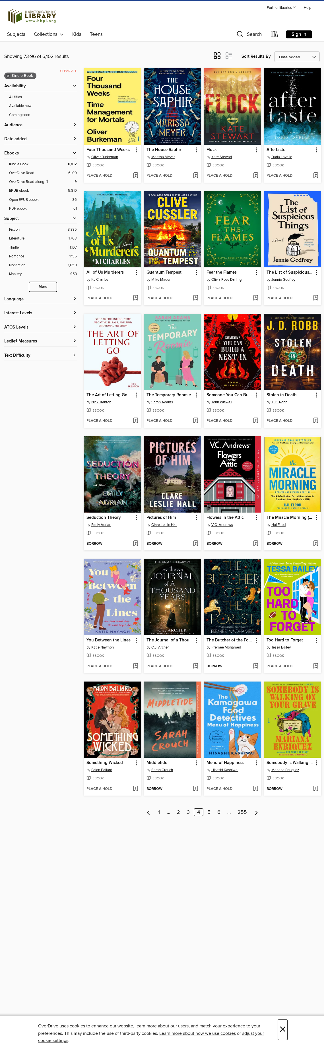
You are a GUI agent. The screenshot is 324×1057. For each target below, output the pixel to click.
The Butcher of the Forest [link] (230, 640)
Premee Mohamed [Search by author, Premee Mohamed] (226, 647)
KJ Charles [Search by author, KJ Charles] (99, 279)
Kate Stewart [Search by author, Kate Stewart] (221, 157)
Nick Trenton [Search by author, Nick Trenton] (101, 402)
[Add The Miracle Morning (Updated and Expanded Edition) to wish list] (315, 544)
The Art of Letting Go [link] (106, 395)
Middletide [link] (156, 762)
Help (307, 8)
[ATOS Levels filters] (40, 328)
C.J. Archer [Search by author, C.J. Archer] (160, 647)
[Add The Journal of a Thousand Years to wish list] (195, 666)
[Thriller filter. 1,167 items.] (43, 248)
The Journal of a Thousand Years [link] (169, 640)
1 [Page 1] (159, 812)
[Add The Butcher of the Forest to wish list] (255, 666)
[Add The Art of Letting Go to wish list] (135, 421)
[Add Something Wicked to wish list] (135, 789)
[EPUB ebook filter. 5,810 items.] (43, 191)
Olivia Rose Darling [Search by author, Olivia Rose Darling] (226, 279)
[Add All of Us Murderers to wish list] (135, 298)
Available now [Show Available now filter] (20, 106)
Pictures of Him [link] (161, 517)
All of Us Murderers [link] (105, 272)
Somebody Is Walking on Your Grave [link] (290, 762)
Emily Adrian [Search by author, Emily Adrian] (101, 525)
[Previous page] (148, 812)
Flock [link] (212, 149)
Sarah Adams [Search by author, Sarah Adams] (162, 402)
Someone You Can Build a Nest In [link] (230, 395)
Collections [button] (49, 34)
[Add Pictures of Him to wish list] (195, 544)
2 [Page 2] (178, 812)
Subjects (16, 34)
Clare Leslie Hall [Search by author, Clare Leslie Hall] (164, 525)
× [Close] (282, 1030)
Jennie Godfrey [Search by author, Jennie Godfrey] (283, 279)
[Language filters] (40, 299)
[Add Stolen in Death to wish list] (315, 421)
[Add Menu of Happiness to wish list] (255, 789)
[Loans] (274, 35)
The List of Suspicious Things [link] (290, 272)
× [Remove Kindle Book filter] (8, 76)
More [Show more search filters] (43, 286)
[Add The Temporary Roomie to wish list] (195, 421)
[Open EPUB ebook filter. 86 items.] (43, 200)
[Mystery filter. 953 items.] (43, 274)
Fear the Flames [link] (222, 272)
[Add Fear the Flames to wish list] (255, 298)
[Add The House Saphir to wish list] (195, 175)
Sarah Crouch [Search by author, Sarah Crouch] (162, 770)
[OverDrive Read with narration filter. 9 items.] (43, 182)
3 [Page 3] (188, 812)
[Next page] (256, 812)
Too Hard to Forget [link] (285, 640)
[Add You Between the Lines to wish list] (135, 666)
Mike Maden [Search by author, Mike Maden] (161, 279)
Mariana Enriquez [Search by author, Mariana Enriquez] (285, 770)
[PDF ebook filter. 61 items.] (43, 209)
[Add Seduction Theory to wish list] (135, 544)
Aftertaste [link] (276, 149)
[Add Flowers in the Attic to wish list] (255, 544)
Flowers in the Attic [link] (225, 517)
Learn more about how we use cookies (197, 1033)
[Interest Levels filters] (40, 313)
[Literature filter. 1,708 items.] (43, 238)
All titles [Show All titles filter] (15, 97)
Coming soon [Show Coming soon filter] (19, 115)
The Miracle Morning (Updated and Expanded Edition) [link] (290, 517)
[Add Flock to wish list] (255, 175)
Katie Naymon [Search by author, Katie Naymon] (102, 647)
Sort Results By (256, 56)
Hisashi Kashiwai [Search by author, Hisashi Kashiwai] (224, 770)
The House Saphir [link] (163, 149)
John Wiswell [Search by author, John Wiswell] (221, 402)
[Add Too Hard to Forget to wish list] (315, 666)
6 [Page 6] (218, 812)
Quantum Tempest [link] (163, 272)
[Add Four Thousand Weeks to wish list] (135, 175)
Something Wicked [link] (104, 762)
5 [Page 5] (209, 812)
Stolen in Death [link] (282, 395)
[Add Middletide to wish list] (195, 789)
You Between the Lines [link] (108, 640)
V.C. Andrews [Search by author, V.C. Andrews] (222, 525)
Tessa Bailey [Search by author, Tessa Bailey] (281, 647)
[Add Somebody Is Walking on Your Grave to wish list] (315, 789)
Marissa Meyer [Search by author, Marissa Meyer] (163, 157)
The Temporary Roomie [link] (168, 395)
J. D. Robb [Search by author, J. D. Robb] (279, 402)
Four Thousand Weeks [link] (108, 149)
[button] (281, 8)
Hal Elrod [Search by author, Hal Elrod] (278, 525)
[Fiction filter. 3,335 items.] (43, 230)
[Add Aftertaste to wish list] (315, 175)
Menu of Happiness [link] (225, 762)
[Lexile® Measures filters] (40, 341)
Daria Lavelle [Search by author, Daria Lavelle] (281, 157)
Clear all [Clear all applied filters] (68, 71)
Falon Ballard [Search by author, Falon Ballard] (101, 770)
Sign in (299, 34)
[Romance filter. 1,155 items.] (43, 256)
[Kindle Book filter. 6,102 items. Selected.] (43, 164)
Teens (96, 34)
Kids (76, 34)
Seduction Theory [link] (103, 517)
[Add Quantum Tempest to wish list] (195, 298)
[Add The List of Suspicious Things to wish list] (315, 298)
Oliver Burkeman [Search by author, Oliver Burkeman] (104, 157)
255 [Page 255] (242, 812)
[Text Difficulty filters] (40, 356)
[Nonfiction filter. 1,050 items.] (43, 265)
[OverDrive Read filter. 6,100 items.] (43, 173)
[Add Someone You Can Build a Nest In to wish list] (255, 421)
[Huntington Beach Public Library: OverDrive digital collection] (32, 16)
